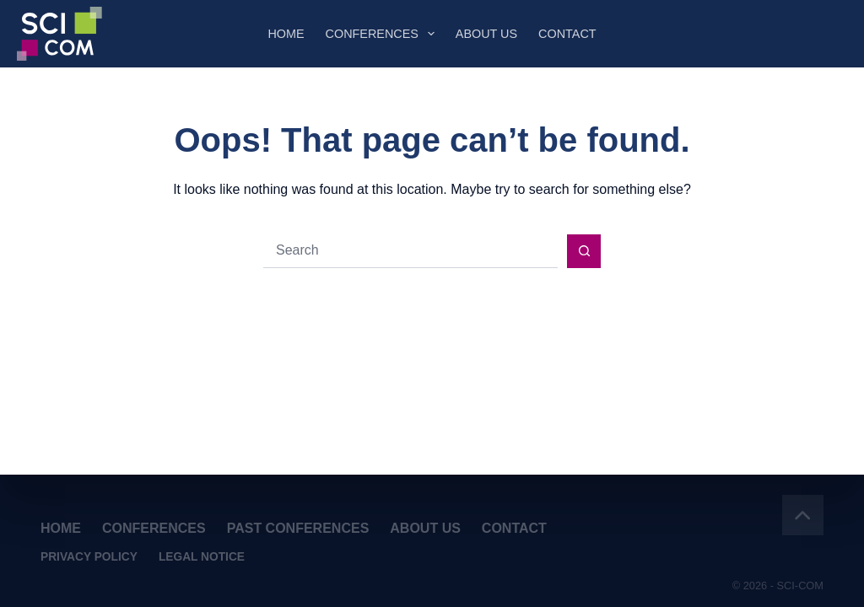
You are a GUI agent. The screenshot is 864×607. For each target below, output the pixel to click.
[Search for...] (410, 251)
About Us (486, 33)
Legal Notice (202, 557)
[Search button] (584, 251)
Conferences (383, 34)
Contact (567, 33)
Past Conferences (298, 528)
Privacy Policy (89, 557)
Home (285, 33)
